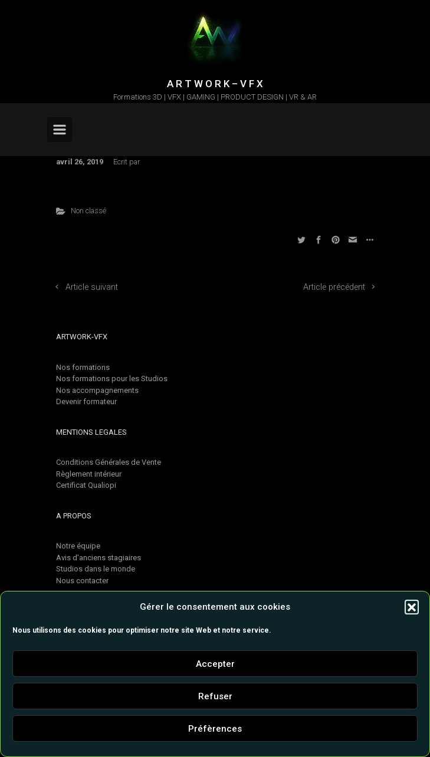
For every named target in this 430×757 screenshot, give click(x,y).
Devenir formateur (86, 401)
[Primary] (59, 129)
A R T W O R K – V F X (215, 84)
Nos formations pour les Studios (112, 378)
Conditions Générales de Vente (108, 462)
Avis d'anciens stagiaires (98, 557)
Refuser (215, 696)
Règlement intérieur (89, 474)
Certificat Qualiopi (86, 485)
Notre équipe (78, 545)
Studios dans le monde (95, 568)
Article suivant (91, 287)
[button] (412, 607)
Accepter (215, 664)
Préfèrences (215, 728)
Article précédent (334, 287)
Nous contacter (82, 580)
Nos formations (83, 367)
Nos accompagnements (97, 390)
